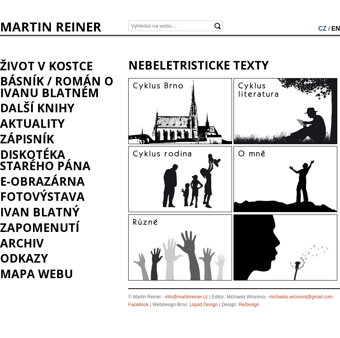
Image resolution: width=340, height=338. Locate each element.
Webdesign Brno (170, 304)
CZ (322, 28)
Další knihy (37, 108)
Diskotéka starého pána (45, 160)
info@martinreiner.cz (186, 297)
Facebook (138, 304)
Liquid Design (204, 304)
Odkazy (24, 258)
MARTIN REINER (50, 27)
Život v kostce (46, 66)
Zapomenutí (39, 227)
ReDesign (249, 304)
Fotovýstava (42, 196)
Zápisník (27, 139)
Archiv (22, 243)
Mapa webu (36, 274)
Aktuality (32, 123)
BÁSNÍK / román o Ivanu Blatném (56, 86)
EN (335, 28)
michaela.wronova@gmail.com (301, 297)
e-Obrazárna (42, 181)
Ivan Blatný (40, 212)
